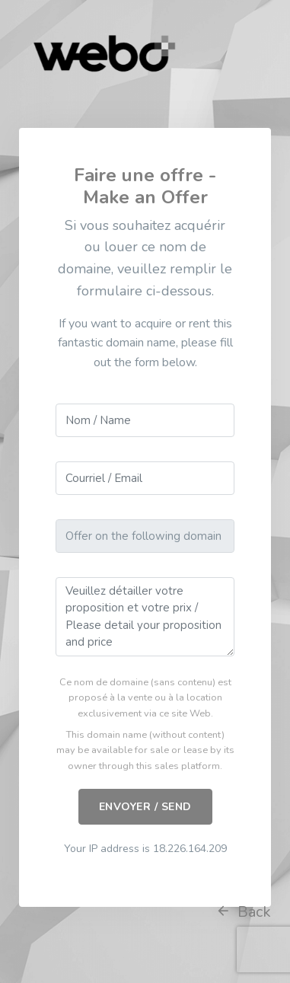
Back (243, 912)
